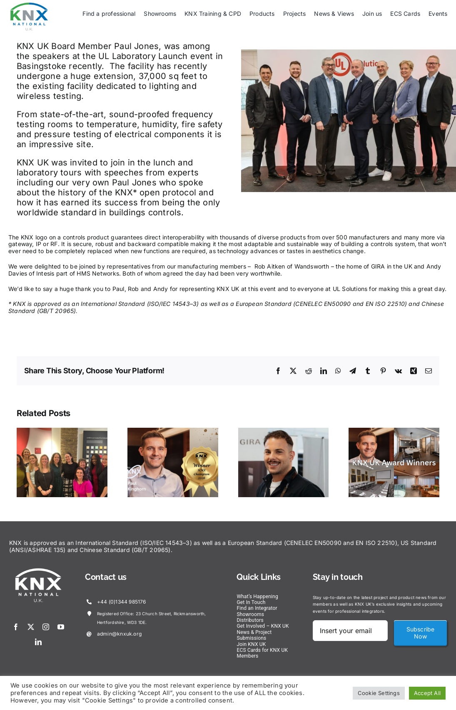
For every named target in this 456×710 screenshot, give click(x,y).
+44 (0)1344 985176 (121, 602)
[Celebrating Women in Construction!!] (62, 431)
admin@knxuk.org (119, 634)
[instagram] (45, 627)
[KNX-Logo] (29, 4)
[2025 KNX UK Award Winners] (394, 431)
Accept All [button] (427, 693)
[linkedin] (38, 642)
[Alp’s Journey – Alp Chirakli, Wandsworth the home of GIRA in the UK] (283, 431)
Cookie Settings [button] (379, 693)
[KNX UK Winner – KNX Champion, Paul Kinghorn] (172, 431)
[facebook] (15, 627)
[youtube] (60, 627)
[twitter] (30, 627)
